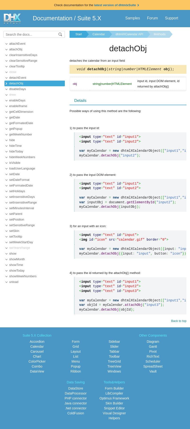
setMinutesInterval (21, 208)
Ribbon (75, 372)
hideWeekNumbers (22, 157)
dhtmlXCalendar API (129, 34)
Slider (114, 347)
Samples (132, 18)
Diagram (153, 342)
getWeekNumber (20, 134)
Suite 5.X (89, 18)
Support (171, 18)
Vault (153, 372)
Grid (76, 347)
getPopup (15, 128)
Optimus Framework (114, 399)
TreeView (114, 367)
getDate (14, 117)
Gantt (153, 347)
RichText (153, 357)
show (12, 253)
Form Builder (114, 389)
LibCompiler (114, 394)
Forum (152, 18)
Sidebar (114, 342)
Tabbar (114, 352)
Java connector (76, 404)
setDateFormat (19, 180)
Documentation (52, 18)
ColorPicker (37, 362)
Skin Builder (114, 404)
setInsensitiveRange (23, 202)
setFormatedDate (21, 185)
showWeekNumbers (23, 276)
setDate (14, 174)
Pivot (153, 352)
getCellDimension (21, 111)
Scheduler (152, 362)
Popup (75, 367)
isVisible (14, 163)
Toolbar (114, 357)
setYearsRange (19, 248)
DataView (37, 372)
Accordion (37, 342)
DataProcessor (76, 394)
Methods (159, 34)
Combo (37, 367)
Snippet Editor (114, 409)
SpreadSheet (153, 367)
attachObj (15, 49)
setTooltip (15, 236)
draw (12, 94)
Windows (114, 372)
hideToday (16, 151)
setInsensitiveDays (22, 197)
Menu (76, 362)
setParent (15, 214)
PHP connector (76, 399)
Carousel (37, 352)
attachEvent (17, 43)
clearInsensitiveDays (23, 55)
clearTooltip (17, 66)
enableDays (17, 100)
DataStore (75, 389)
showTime (16, 265)
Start (78, 34)
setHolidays (17, 191)
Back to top (178, 321)
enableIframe (18, 106)
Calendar (98, 34)
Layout (76, 352)
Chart (37, 357)
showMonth (17, 259)
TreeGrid (114, 362)
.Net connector (76, 409)
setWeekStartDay (21, 242)
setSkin (14, 231)
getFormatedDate (21, 123)
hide (12, 140)
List (75, 357)
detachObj (16, 83)
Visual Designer (114, 414)
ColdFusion (75, 414)
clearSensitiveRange (23, 60)
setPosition (16, 219)
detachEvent (17, 77)
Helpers (114, 419)
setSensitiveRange (22, 225)
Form (76, 342)
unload (13, 282)
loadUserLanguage (22, 168)
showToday (17, 270)
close (12, 72)
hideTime (15, 145)
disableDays (17, 89)
